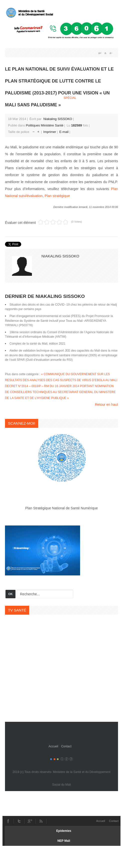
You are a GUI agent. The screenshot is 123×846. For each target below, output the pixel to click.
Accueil (53, 746)
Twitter (18, 821)
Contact (66, 746)
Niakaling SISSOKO (57, 119)
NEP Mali (63, 841)
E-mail (64, 132)
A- (111, 53)
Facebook (7, 821)
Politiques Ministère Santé (44, 125)
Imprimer (50, 132)
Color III (58, 759)
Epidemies (63, 831)
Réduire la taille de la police (33, 130)
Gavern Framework (61, 731)
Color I (51, 759)
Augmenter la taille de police (38, 130)
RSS (41, 821)
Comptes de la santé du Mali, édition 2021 (37, 343)
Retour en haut (106, 404)
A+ (100, 53)
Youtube (29, 821)
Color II (54, 759)
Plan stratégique (57, 196)
